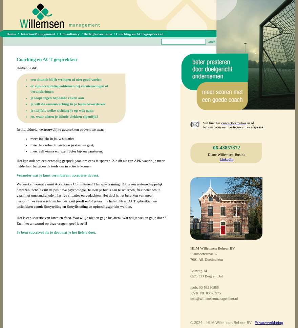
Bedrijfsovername (98, 34)
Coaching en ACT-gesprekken (139, 34)
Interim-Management (38, 34)
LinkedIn (226, 159)
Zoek (211, 41)
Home (11, 34)
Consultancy (70, 34)
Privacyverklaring (269, 323)
